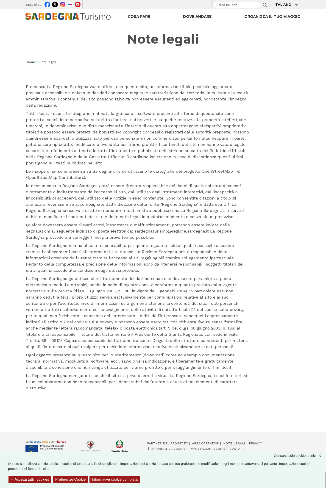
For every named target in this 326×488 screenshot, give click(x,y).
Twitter (55, 4)
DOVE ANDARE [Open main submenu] (197, 16)
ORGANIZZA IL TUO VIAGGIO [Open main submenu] (272, 16)
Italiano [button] (282, 5)
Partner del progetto (167, 443)
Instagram (62, 4)
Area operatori (205, 443)
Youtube (78, 4)
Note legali (234, 443)
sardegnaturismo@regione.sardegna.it (171, 231)
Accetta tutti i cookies (30, 479)
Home (30, 62)
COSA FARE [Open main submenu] (139, 16)
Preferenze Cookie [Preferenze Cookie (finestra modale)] (70, 479)
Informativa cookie (168, 448)
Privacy (255, 443)
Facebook (47, 4)
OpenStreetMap (41, 177)
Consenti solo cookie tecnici (300, 455)
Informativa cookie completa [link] (114, 479)
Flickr (70, 4)
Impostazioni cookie (207, 448)
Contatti (237, 448)
